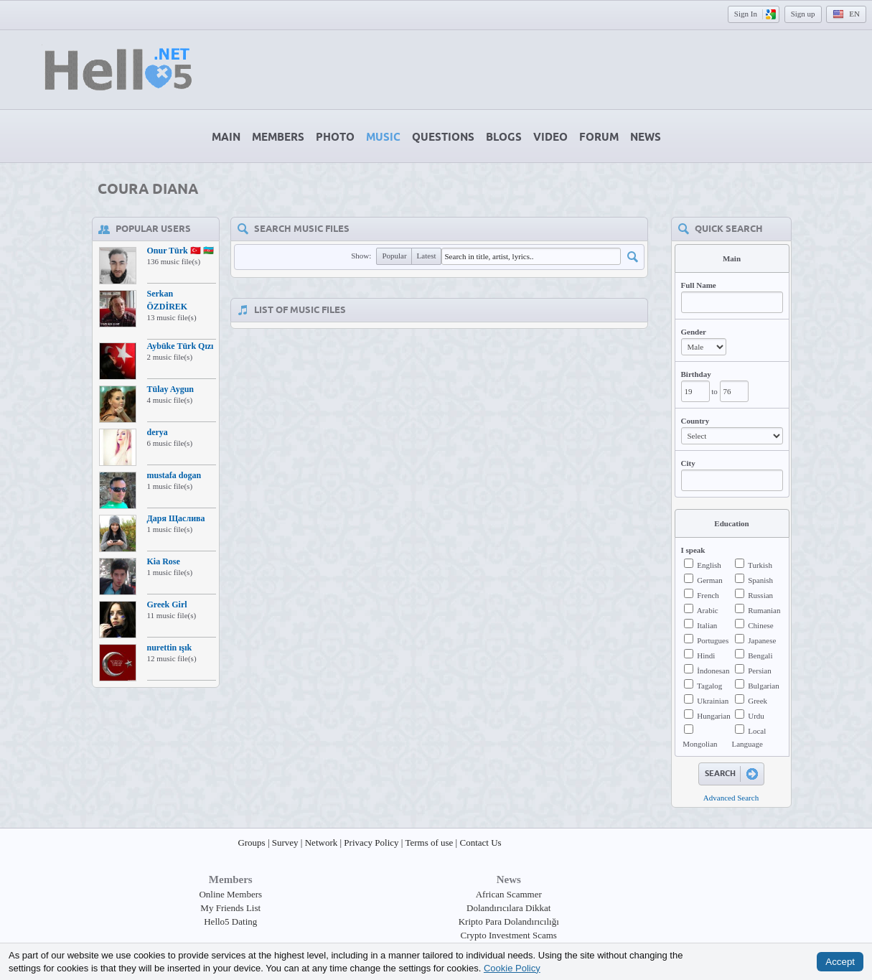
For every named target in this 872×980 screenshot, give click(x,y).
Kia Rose (163, 561)
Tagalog (709, 685)
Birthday (696, 374)
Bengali (760, 655)
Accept (840, 961)
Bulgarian (763, 685)
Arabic (707, 610)
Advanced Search (731, 797)
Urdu (756, 715)
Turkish (760, 565)
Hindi (706, 655)
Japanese (762, 640)
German (709, 580)
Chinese (760, 625)
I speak (693, 550)
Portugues (712, 640)
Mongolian (700, 743)
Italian (707, 625)
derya (157, 432)
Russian (760, 595)
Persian (759, 670)
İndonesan (713, 670)
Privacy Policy (371, 842)
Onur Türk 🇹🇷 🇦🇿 (180, 251)
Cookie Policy (512, 967)
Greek (757, 700)
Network (321, 842)
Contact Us (480, 842)
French (708, 595)
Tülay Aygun (170, 389)
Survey (285, 842)
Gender (693, 331)
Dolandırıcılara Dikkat (508, 907)
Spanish (760, 580)
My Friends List (230, 907)
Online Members (230, 894)
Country (695, 420)
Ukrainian (712, 700)
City (688, 463)
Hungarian (713, 715)
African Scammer (509, 894)
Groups (251, 842)
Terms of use (429, 842)
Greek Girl (167, 604)
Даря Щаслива (176, 518)
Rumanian (764, 610)
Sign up (803, 13)
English (709, 565)
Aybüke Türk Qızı (180, 346)
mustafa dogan (174, 475)
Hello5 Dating (230, 921)
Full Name (698, 285)
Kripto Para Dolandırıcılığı (509, 921)
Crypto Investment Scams (509, 935)
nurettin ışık (169, 648)
